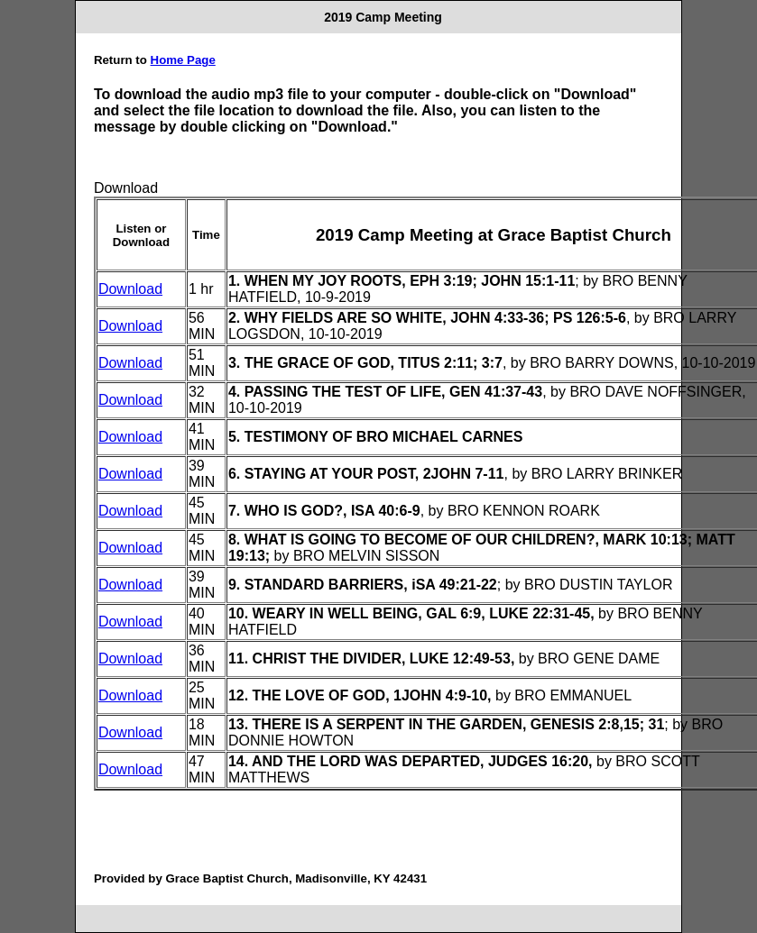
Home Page (183, 60)
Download (130, 289)
